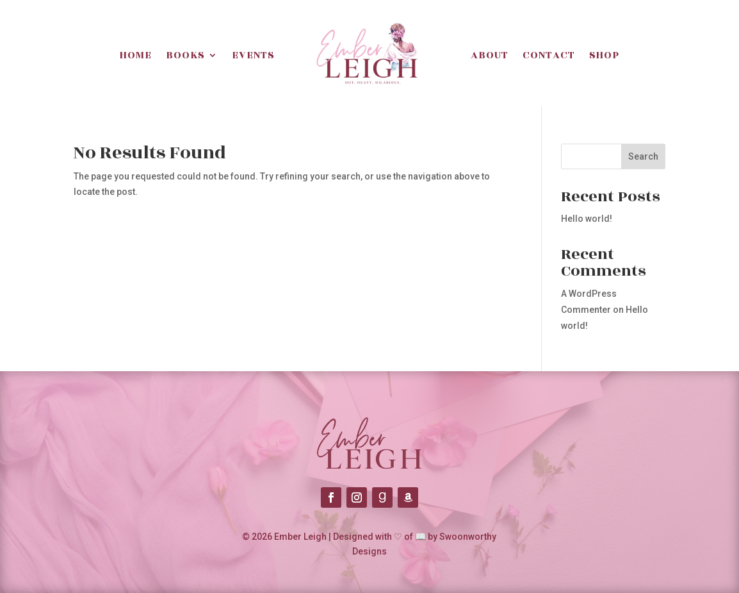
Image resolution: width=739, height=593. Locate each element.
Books (185, 55)
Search (643, 156)
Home (136, 55)
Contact (549, 55)
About (489, 55)
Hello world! (586, 218)
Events (253, 55)
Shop (604, 55)
